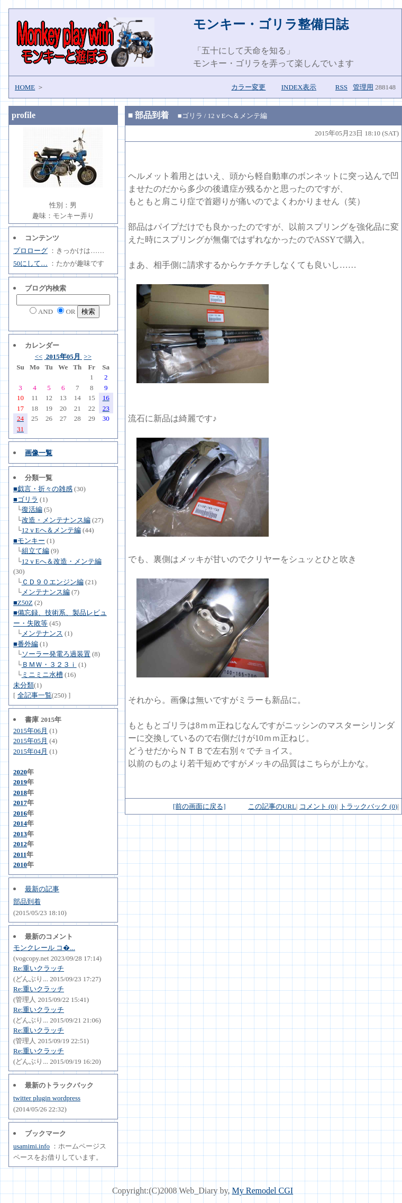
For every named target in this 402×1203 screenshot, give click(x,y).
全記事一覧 (34, 695)
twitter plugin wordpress (46, 1098)
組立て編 (35, 551)
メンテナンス (42, 633)
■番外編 (25, 644)
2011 (19, 854)
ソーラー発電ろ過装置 (56, 654)
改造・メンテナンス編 (56, 520)
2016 (20, 813)
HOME (25, 87)
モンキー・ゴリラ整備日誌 (271, 24)
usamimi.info (31, 1146)
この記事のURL (272, 806)
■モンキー (29, 541)
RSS (341, 87)
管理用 (363, 87)
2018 (20, 793)
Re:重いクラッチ (38, 968)
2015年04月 (30, 751)
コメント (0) (317, 806)
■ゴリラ (25, 499)
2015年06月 (30, 731)
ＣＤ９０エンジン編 (53, 582)
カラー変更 (248, 87)
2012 (20, 844)
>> (88, 356)
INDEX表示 (298, 87)
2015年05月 (63, 356)
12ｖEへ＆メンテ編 (51, 530)
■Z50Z (23, 603)
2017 (20, 803)
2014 (20, 823)
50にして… (30, 263)
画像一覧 (38, 453)
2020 (20, 772)
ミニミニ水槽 (42, 675)
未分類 (23, 685)
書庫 (32, 719)
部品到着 (27, 902)
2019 (20, 782)
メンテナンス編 (46, 592)
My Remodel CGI (263, 1190)
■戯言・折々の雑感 (42, 489)
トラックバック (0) (368, 806)
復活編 (32, 509)
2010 (20, 865)
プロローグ (30, 251)
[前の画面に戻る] (199, 806)
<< (39, 356)
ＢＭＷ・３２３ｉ (49, 664)
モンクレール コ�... (44, 948)
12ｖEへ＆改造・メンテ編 (62, 561)
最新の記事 (42, 889)
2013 (20, 834)
